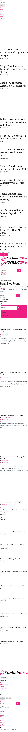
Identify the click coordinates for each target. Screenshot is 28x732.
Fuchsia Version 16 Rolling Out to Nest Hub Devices (12, 531)
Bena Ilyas (4, 504)
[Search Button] (1, 267)
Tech (1, 20)
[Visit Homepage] (14, 256)
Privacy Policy (3, 688)
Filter (2, 5)
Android (3, 265)
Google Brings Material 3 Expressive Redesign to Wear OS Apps (14, 52)
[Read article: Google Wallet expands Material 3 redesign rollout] (14, 401)
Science (2, 14)
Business (2, 11)
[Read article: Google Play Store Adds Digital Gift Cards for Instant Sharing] (14, 358)
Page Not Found (7, 280)
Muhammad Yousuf (6, 417)
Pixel (1, 720)
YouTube (2, 722)
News (1, 9)
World (1, 16)
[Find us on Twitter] (1, 694)
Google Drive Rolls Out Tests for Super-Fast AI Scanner (11, 213)
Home (1, 280)
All (0, 7)
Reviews (2, 724)
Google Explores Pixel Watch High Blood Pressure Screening (13, 196)
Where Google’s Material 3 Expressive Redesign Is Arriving (13, 246)
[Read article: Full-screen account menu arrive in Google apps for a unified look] (14, 443)
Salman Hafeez (5, 376)
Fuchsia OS (3, 709)
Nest (1, 713)
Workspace (2, 718)
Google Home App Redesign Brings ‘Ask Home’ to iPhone (14, 230)
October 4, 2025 (4, 334)
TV (2, 277)
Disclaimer (2, 690)
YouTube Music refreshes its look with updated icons (12, 502)
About (1, 682)
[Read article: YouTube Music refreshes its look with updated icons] (14, 488)
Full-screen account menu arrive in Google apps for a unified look (13, 122)
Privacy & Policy (4, 684)
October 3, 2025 (4, 419)
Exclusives (2, 726)
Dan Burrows (4, 460)
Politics (2, 13)
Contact (2, 686)
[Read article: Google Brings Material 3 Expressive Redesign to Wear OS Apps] (14, 315)
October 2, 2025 (4, 506)
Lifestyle (2, 18)
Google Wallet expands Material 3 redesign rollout (12, 415)
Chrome (2, 715)
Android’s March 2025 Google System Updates (11, 558)
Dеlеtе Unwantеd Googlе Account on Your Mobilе (12, 586)
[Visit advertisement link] (11, 100)
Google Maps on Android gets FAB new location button (12, 152)
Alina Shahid (4, 333)
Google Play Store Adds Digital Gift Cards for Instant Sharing (14, 69)
